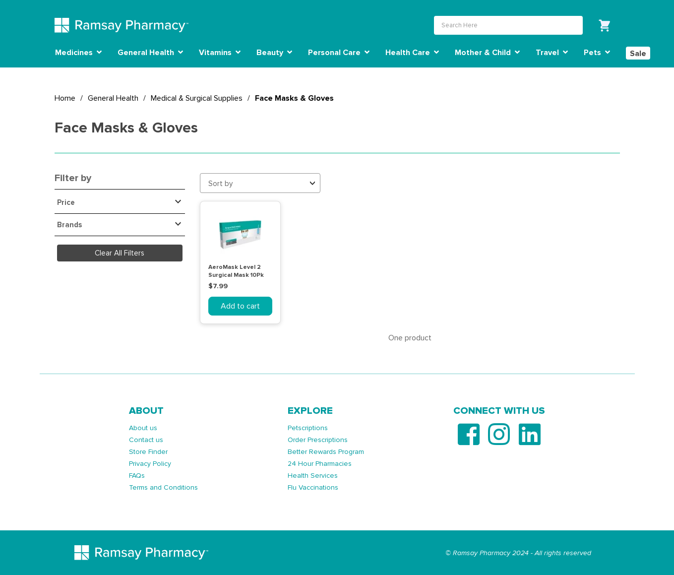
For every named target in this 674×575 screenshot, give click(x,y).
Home (65, 98)
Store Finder (148, 451)
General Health (113, 98)
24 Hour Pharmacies (320, 463)
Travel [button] (552, 53)
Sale (638, 54)
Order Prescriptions (318, 440)
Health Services (313, 475)
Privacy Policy (150, 463)
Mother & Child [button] (487, 53)
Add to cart (240, 306)
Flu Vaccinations (313, 487)
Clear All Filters (119, 253)
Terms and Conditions (163, 487)
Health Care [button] (412, 53)
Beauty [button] (274, 53)
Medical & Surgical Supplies (197, 98)
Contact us (146, 440)
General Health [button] (150, 53)
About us (143, 428)
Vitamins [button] (220, 53)
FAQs (137, 475)
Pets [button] (597, 53)
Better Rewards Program (326, 451)
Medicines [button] (78, 53)
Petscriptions (308, 428)
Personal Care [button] (338, 53)
